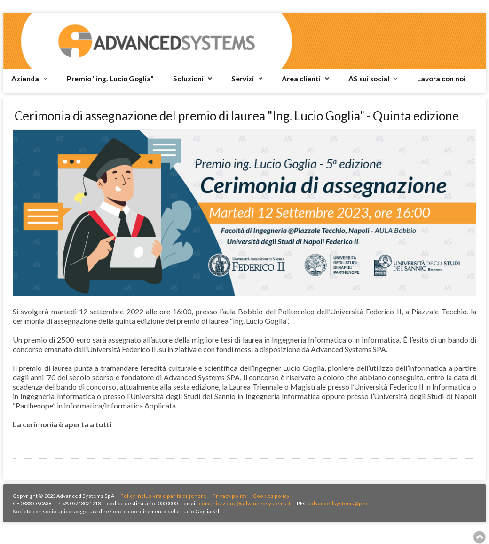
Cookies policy (271, 496)
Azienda (25, 78)
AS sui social (368, 78)
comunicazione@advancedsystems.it (245, 503)
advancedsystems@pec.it (340, 503)
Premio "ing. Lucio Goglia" (110, 78)
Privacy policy (230, 496)
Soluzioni (188, 78)
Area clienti (301, 78)
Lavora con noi (441, 78)
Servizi (242, 78)
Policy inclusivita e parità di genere (163, 496)
